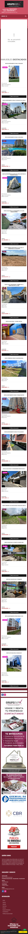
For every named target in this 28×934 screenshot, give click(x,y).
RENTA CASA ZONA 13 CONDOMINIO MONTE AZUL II (14, 468)
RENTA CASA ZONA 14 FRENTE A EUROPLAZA (14, 542)
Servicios (4, 906)
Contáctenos (5, 911)
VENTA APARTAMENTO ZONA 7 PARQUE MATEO (14, 395)
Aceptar (23, 931)
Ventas (4, 902)
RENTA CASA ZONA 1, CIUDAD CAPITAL (14, 321)
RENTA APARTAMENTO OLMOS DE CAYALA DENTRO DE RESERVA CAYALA (14, 174)
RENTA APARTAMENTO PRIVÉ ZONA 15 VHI (14, 616)
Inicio (4, 900)
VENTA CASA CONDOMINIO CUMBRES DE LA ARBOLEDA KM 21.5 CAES (14, 285)
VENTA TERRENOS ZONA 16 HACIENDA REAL (14, 358)
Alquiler (4, 904)
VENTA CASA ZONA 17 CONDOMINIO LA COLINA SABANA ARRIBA (14, 211)
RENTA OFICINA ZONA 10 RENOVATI (14, 653)
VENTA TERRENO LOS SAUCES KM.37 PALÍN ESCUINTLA (14, 505)
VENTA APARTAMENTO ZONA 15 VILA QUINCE (14, 432)
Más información (7, 932)
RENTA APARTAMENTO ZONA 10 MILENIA (14, 63)
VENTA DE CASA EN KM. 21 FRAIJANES (14, 579)
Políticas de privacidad (7, 913)
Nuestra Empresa (6, 910)
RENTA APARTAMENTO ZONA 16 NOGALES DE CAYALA (14, 100)
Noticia (4, 908)
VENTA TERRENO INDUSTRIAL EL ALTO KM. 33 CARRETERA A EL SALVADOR (14, 248)
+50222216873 (13, 9)
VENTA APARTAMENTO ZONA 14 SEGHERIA (14, 137)
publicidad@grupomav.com (8, 888)
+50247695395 (10, 11)
